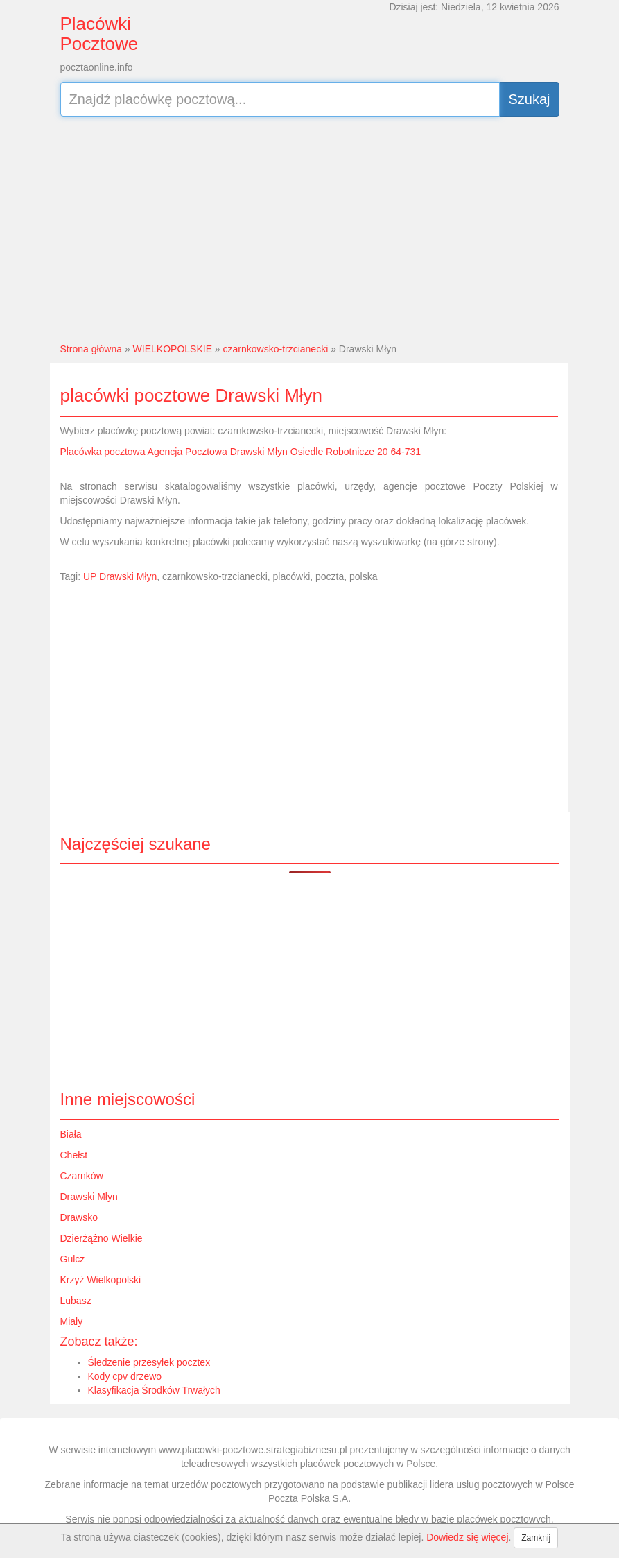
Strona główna (91, 348)
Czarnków (81, 1175)
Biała (71, 1134)
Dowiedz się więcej (467, 1537)
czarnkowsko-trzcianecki (276, 348)
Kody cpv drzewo (125, 1376)
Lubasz (75, 1300)
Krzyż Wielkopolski (100, 1279)
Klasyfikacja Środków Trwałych (154, 1390)
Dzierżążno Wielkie (101, 1238)
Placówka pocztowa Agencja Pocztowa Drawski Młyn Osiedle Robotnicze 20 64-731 (240, 451)
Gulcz (72, 1259)
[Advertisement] (309, 227)
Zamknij (535, 1538)
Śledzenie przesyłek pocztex (149, 1362)
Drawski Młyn (89, 1196)
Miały (71, 1321)
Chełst (74, 1155)
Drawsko (79, 1217)
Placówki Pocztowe (99, 33)
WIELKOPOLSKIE (172, 348)
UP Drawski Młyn (120, 576)
